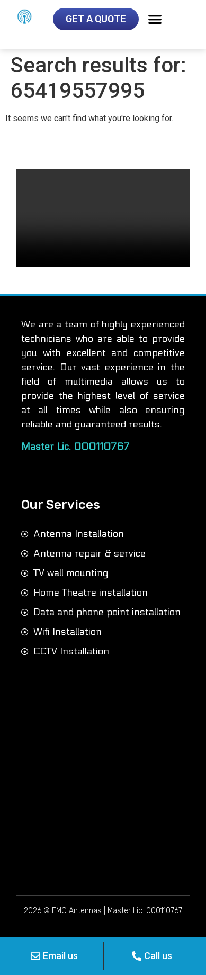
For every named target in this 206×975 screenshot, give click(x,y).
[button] (155, 19)
